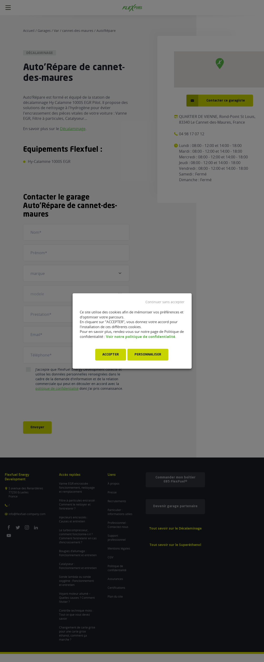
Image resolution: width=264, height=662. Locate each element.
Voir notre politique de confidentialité (140, 336)
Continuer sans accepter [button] (164, 302)
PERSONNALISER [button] (147, 354)
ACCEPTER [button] (110, 354)
